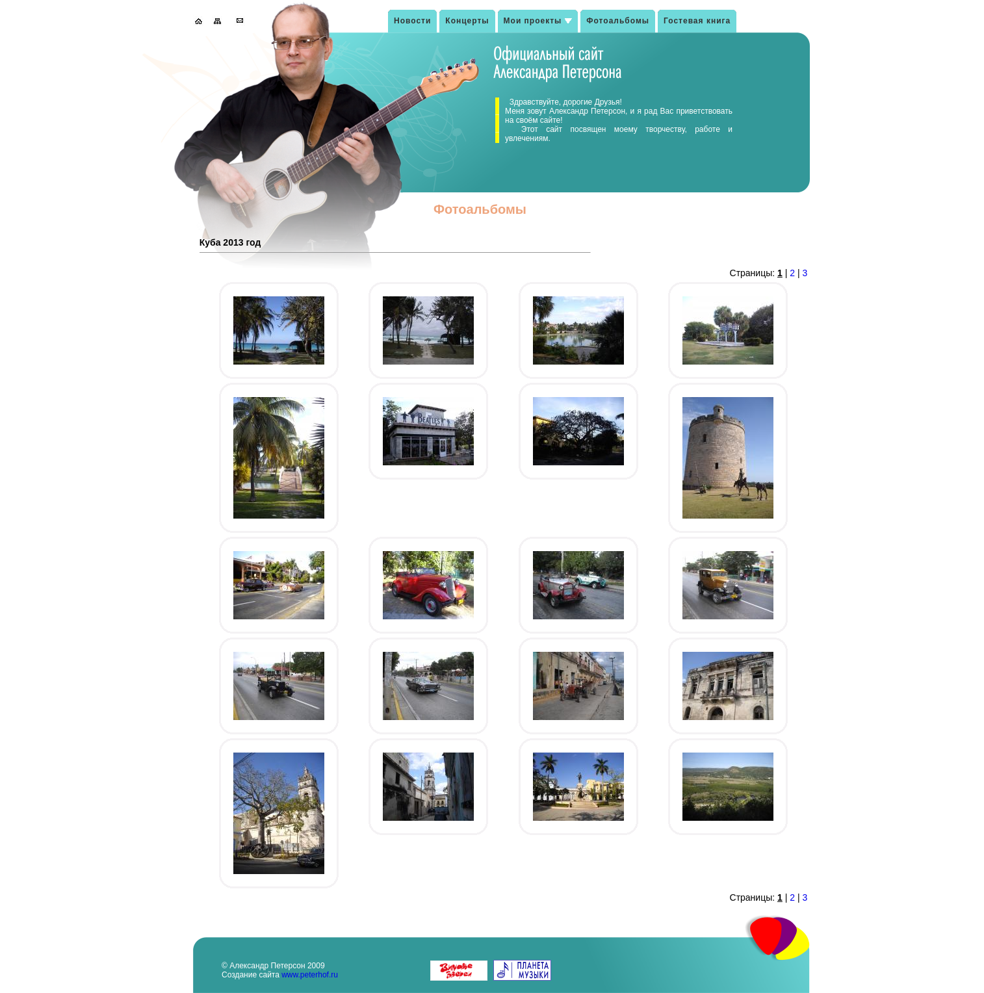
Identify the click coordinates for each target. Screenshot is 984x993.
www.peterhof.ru (309, 974)
